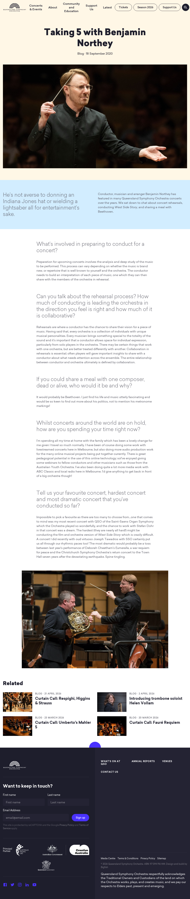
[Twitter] (12, 886)
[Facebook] (5, 886)
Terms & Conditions (128, 858)
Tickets (123, 7)
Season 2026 (145, 7)
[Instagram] (20, 886)
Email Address (11, 810)
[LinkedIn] (27, 886)
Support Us (169, 7)
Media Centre (108, 858)
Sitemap (161, 858)
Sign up (80, 817)
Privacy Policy (66, 825)
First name (9, 795)
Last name (54, 795)
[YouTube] (34, 886)
